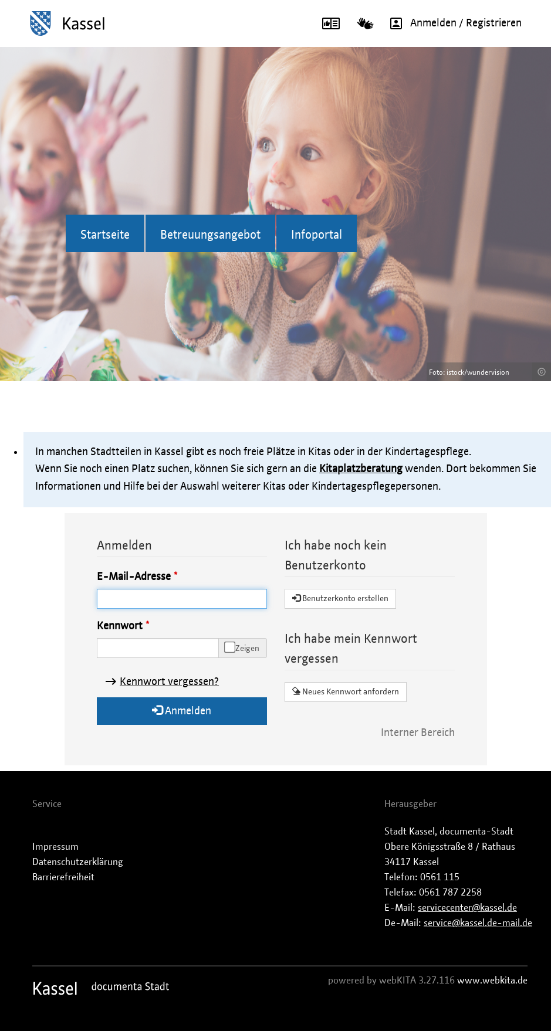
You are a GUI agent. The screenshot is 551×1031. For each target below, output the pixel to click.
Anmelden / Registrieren (452, 23)
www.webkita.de (492, 980)
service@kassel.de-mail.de (478, 923)
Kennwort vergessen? (169, 682)
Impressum (55, 847)
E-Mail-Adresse (134, 577)
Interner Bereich (418, 733)
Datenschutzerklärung (77, 862)
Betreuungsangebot (210, 235)
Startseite (105, 235)
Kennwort (120, 626)
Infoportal (316, 235)
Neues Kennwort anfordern (345, 691)
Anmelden (181, 710)
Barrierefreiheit (63, 877)
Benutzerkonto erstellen (340, 598)
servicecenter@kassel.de (467, 908)
